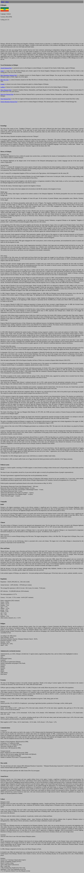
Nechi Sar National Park (7, 94)
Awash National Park (6, 68)
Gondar (2, 84)
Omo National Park (6, 99)
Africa (7, 2)
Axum (2, 71)
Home (2, 2)
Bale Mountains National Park (9, 75)
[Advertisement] (40, 32)
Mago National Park (6, 90)
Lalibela (3, 87)
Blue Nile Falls (5, 79)
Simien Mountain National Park (9, 101)
